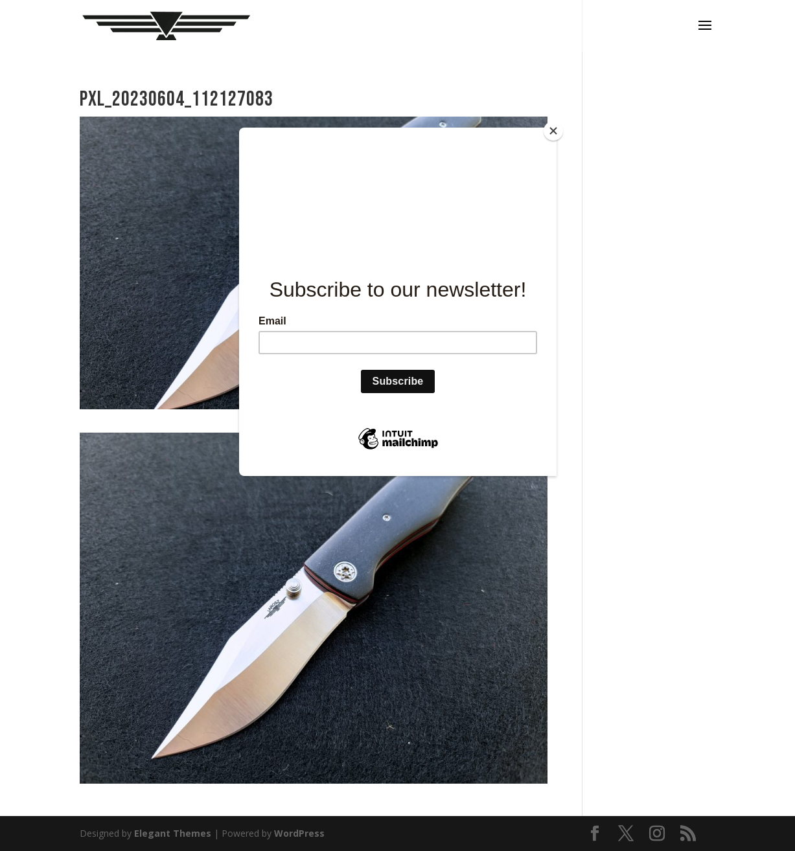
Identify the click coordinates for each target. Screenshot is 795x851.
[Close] (553, 131)
